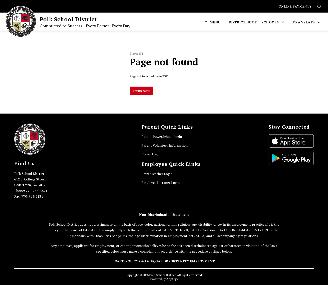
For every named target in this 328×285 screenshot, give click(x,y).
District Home (243, 22)
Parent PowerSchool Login (161, 136)
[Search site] (319, 6)
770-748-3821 (36, 190)
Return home (141, 91)
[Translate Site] (306, 22)
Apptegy (172, 279)
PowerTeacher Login (157, 173)
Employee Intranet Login (160, 182)
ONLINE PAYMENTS (295, 6)
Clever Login (150, 154)
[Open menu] (212, 22)
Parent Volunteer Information (164, 145)
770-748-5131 (32, 196)
